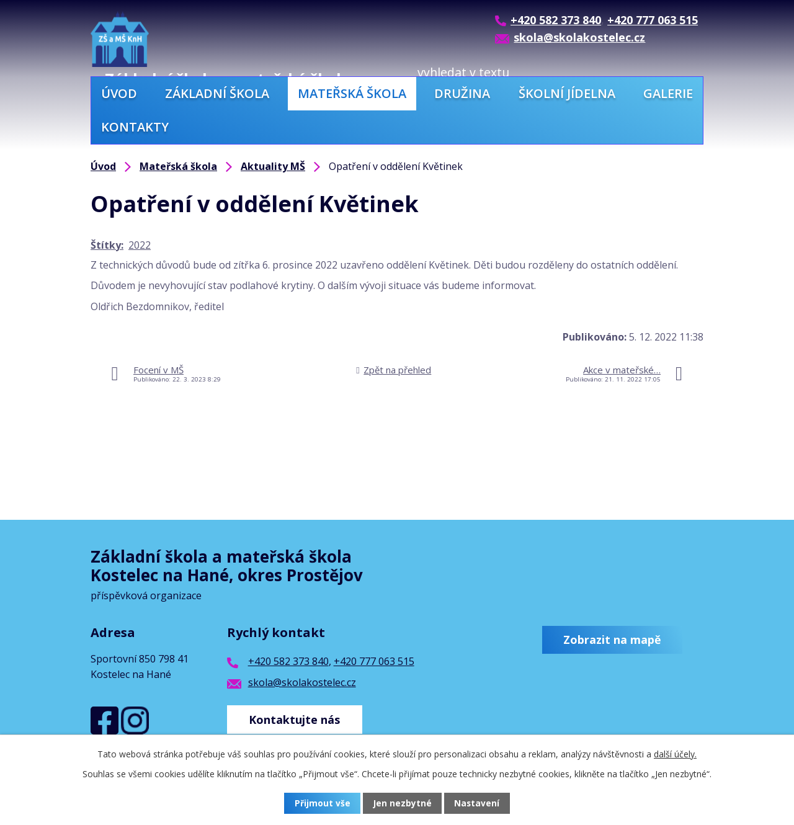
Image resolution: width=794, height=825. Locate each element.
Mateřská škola (352, 93)
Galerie (668, 93)
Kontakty (135, 126)
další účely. (675, 754)
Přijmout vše (322, 803)
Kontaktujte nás (296, 717)
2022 (139, 245)
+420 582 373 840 (288, 661)
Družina (462, 93)
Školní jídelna (567, 93)
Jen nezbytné (402, 803)
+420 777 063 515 (374, 661)
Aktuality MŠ (273, 166)
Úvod (119, 93)
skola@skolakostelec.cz (302, 682)
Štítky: (107, 245)
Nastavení (477, 803)
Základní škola (217, 93)
